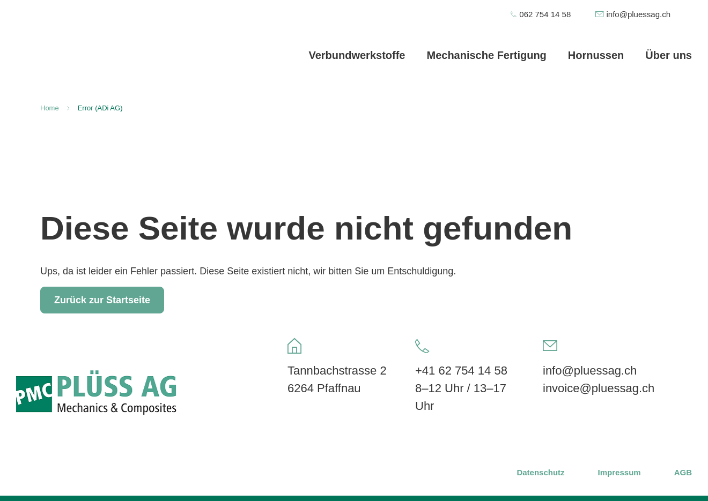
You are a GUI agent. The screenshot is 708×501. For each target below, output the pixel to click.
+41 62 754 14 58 (461, 370)
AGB (683, 472)
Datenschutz (540, 472)
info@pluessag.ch (590, 370)
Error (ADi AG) (100, 108)
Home (49, 108)
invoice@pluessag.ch (598, 388)
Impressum (619, 472)
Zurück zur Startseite (102, 300)
